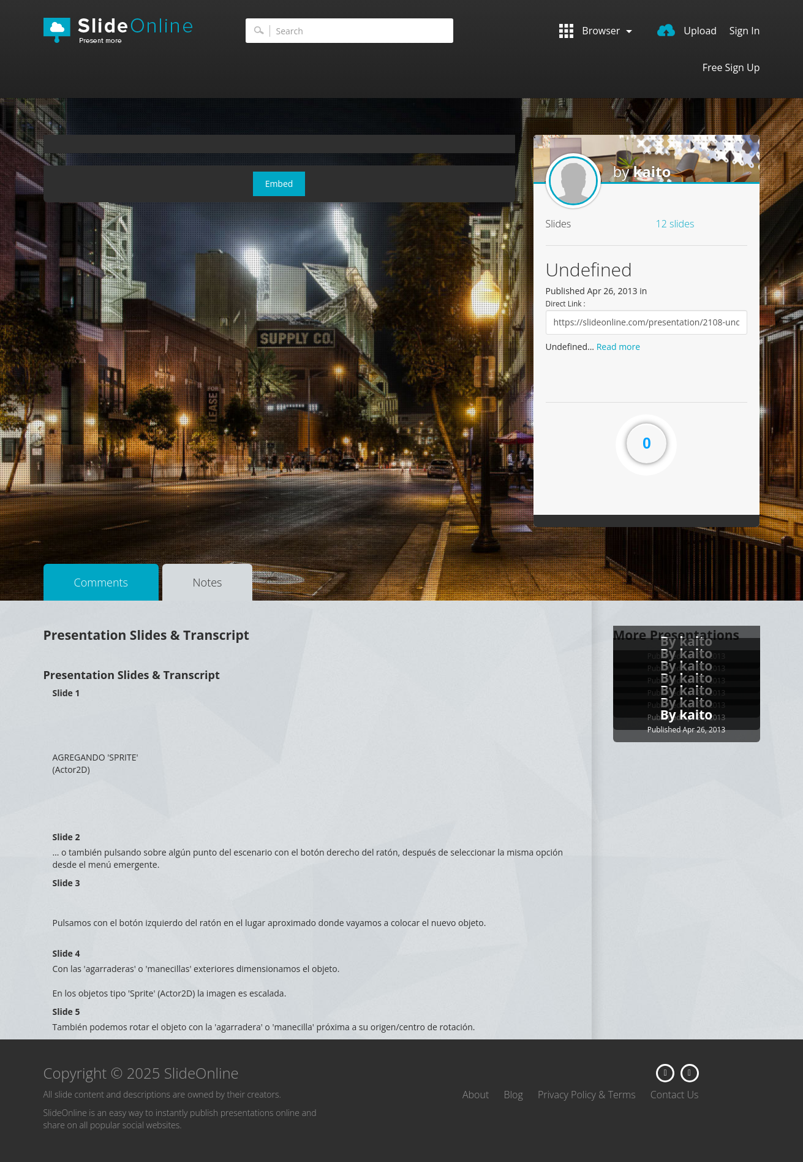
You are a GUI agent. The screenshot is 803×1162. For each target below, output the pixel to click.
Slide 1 (66, 693)
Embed (279, 183)
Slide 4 (66, 953)
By (670, 714)
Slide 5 (66, 1011)
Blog (512, 1094)
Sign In (744, 30)
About (475, 1094)
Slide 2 (66, 837)
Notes (207, 582)
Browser (595, 31)
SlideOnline (126, 30)
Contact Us (674, 1094)
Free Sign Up (731, 67)
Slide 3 (66, 883)
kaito (652, 171)
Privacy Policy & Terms (587, 1094)
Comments (101, 582)
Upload (687, 30)
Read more (618, 346)
